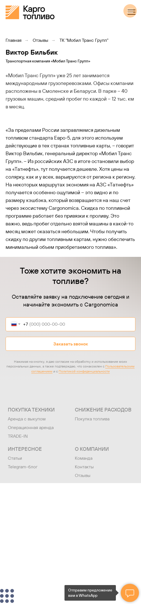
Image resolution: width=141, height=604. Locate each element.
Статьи (15, 458)
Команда (83, 458)
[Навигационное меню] (131, 12)
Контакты (84, 466)
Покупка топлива (92, 419)
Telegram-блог (23, 466)
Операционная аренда (31, 427)
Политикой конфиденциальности (84, 371)
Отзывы (40, 40)
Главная (13, 40)
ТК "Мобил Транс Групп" (83, 40)
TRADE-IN (18, 436)
